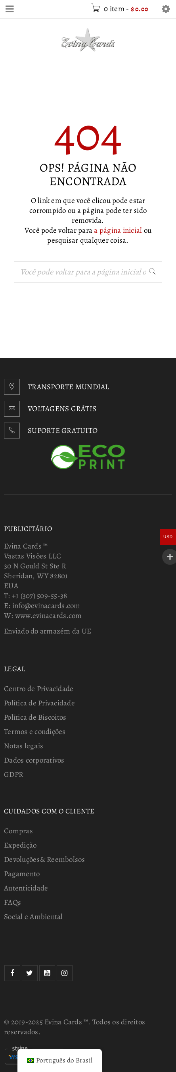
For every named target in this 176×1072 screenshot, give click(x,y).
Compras (18, 831)
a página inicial (118, 230)
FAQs (12, 902)
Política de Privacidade (39, 703)
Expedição (20, 845)
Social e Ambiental (33, 917)
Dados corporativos (34, 760)
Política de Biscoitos (35, 717)
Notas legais (23, 746)
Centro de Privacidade (38, 689)
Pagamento (22, 874)
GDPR (13, 774)
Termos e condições (35, 731)
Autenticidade (26, 888)
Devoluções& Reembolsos (44, 859)
